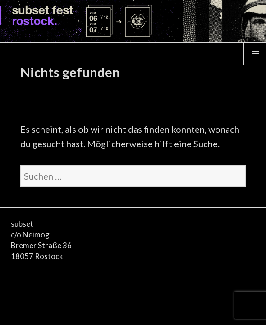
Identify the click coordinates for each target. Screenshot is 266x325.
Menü (255, 64)
